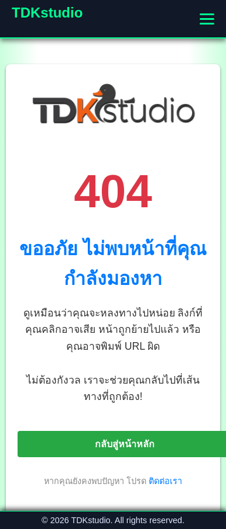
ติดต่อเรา (165, 481)
